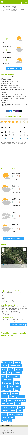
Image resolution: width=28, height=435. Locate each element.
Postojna (3, 81)
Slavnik (3, 85)
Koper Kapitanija (6, 104)
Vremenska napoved (19, 325)
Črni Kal (4, 366)
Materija (4, 397)
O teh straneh (4, 428)
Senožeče (5, 410)
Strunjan (19, 414)
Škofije (20, 410)
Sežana (13, 410)
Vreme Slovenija (6, 426)
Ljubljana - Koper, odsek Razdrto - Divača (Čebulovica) (11, 313)
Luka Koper (4, 98)
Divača (11, 369)
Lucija (17, 390)
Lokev (10, 390)
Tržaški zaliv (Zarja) (8, 417)
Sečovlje (21, 407)
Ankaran (17, 362)
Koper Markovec (7, 383)
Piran (3, 400)
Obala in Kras (6, 362)
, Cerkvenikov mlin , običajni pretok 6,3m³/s (12, 294)
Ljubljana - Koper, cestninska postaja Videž (14, 306)
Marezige (15, 393)
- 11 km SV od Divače (13, 319)
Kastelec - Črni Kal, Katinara (10, 310)
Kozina (17, 383)
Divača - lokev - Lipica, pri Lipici (11, 311)
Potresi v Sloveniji (11, 321)
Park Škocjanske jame (7, 89)
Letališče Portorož (6, 77)
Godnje (10, 372)
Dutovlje (19, 369)
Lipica (3, 390)
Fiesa (3, 372)
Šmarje (4, 414)
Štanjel (11, 414)
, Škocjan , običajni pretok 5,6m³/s (14, 292)
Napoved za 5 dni (14, 68)
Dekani (4, 369)
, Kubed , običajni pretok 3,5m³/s (12, 297)
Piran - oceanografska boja (16, 400)
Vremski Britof (6, 421)
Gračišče (18, 372)
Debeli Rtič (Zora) (15, 366)
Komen (10, 376)
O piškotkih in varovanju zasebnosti (16, 428)
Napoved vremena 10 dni (13, 238)
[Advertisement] (14, 23)
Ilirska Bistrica (5, 96)
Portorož (13, 407)
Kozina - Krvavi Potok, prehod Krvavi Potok (14, 308)
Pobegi (18, 403)
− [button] (2, 251)
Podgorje (5, 407)
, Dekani (8, 300)
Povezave (3, 430)
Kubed (3, 94)
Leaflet (3, 264)
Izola (3, 376)
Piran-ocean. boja (7, 403)
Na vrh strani (9, 430)
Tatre (2, 87)
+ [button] (2, 249)
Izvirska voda (10, 302)
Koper (17, 376)
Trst (2, 101)
